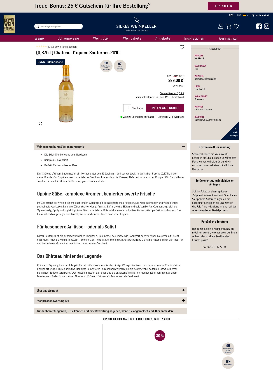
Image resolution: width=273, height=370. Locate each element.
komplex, (199, 78)
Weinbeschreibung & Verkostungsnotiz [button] (60, 147)
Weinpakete (132, 38)
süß (196, 68)
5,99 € (172, 93)
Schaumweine (68, 38)
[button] (230, 131)
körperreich (210, 78)
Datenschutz (138, 353)
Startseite (38, 341)
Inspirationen (194, 38)
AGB (78, 353)
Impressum (90, 353)
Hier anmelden (164, 311)
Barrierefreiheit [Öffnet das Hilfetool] (260, 15)
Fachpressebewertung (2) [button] (52, 301)
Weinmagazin (228, 38)
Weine (39, 38)
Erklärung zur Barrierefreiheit (114, 353)
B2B (231, 15)
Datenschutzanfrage (159, 353)
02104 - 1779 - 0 (216, 247)
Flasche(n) (139, 108)
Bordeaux (199, 99)
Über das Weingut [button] (47, 290)
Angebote (162, 38)
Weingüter (101, 38)
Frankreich (200, 89)
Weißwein (200, 58)
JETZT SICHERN (223, 6)
